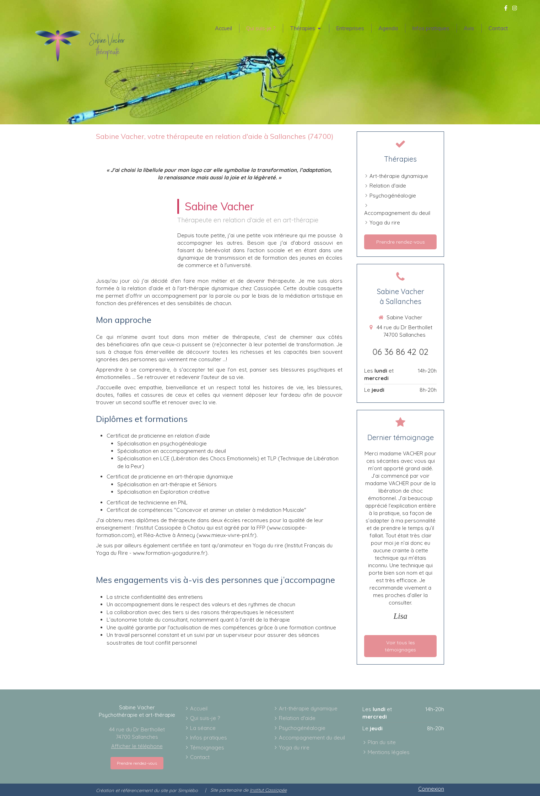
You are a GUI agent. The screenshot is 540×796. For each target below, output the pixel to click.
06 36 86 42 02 (400, 351)
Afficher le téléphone (137, 746)
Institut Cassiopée (268, 790)
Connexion (431, 788)
